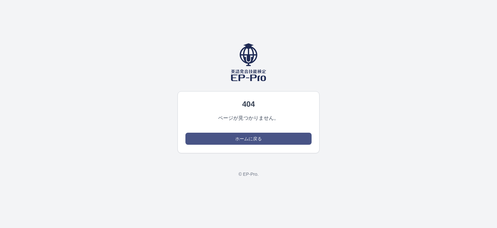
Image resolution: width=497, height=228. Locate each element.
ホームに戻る (248, 138)
